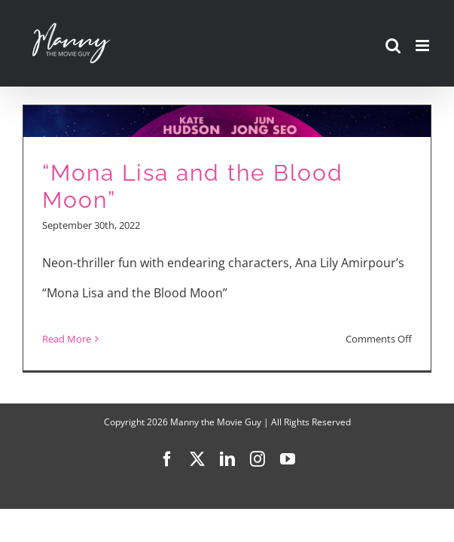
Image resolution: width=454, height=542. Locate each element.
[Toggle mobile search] (393, 45)
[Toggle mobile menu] (423, 45)
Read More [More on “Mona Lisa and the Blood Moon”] (66, 339)
